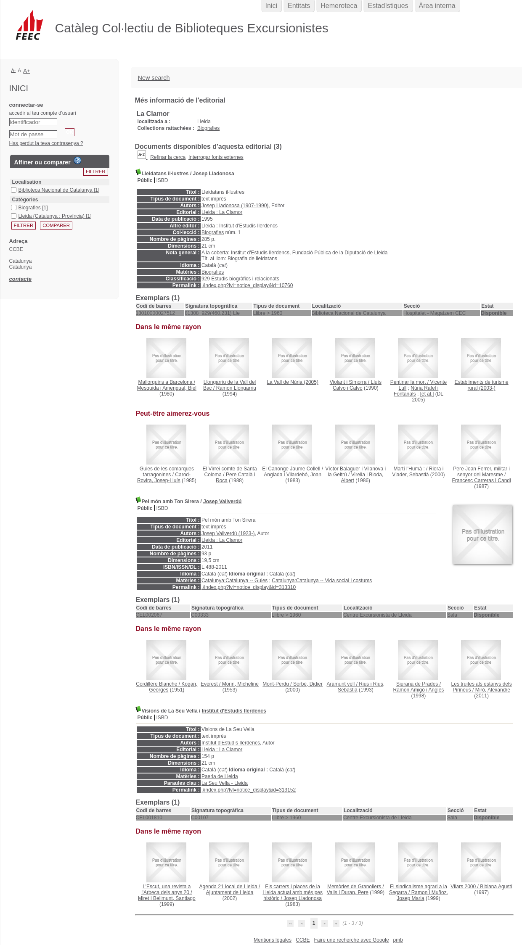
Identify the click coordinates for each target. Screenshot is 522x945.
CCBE (303, 940)
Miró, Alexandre (492, 690)
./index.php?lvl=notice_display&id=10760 (247, 285)
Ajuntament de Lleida (230, 892)
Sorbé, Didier (308, 684)
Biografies (208, 128)
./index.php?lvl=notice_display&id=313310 (248, 587)
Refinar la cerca (167, 157)
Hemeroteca (339, 5)
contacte (20, 279)
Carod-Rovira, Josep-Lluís (164, 477)
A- (13, 70)
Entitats (299, 5)
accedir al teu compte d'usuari (42, 113)
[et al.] (427, 394)
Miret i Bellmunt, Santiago (167, 898)
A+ (26, 71)
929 (205, 279)
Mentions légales (272, 940)
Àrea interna (437, 5)
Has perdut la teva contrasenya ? (46, 143)
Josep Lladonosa (213, 174)
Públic (145, 180)
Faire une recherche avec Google (351, 940)
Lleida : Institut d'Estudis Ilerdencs (239, 226)
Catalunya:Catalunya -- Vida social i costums (322, 580)
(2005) (292, 382)
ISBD (162, 180)
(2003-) (482, 385)
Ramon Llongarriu (236, 388)
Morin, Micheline (240, 684)
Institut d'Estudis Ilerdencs (234, 711)
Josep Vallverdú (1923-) (228, 533)
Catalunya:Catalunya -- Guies (234, 580)
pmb (398, 940)
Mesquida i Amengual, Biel (166, 388)
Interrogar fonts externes (216, 157)
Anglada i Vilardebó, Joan (292, 475)
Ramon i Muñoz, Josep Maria (422, 895)
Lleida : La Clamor (221, 212)
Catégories (25, 200)
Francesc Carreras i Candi (481, 480)
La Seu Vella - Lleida (224, 783)
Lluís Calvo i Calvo (357, 385)
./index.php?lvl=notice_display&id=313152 (248, 790)
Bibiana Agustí (496, 887)
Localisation (27, 182)
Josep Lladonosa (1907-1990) (234, 206)
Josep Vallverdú (222, 501)
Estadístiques (388, 5)
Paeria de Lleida (219, 776)
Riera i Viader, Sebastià (417, 472)
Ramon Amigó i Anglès (418, 690)
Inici (271, 5)
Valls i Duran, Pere (347, 892)
